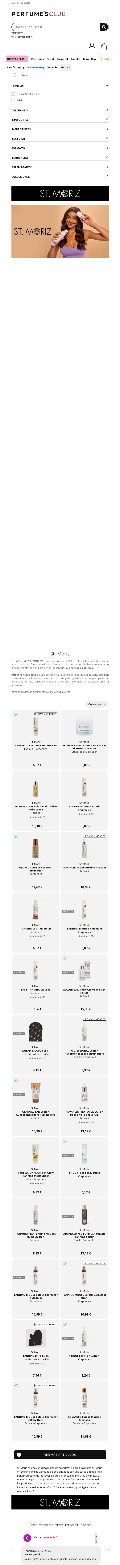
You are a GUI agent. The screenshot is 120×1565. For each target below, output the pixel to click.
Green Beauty (35, 67)
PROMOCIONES (22, 37)
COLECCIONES (59, 177)
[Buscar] (104, 27)
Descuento (59, 110)
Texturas (59, 139)
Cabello (75, 59)
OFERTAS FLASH (17, 59)
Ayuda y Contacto (21, 2)
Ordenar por (96, 704)
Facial (50, 59)
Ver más (52, 67)
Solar (104, 59)
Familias (59, 86)
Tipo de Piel (59, 120)
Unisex (20, 75)
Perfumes (37, 59)
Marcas (65, 67)
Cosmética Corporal (25, 94)
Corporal (62, 59)
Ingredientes (59, 129)
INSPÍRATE (17, 33)
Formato (59, 148)
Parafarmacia (15, 67)
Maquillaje (90, 59)
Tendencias (59, 158)
